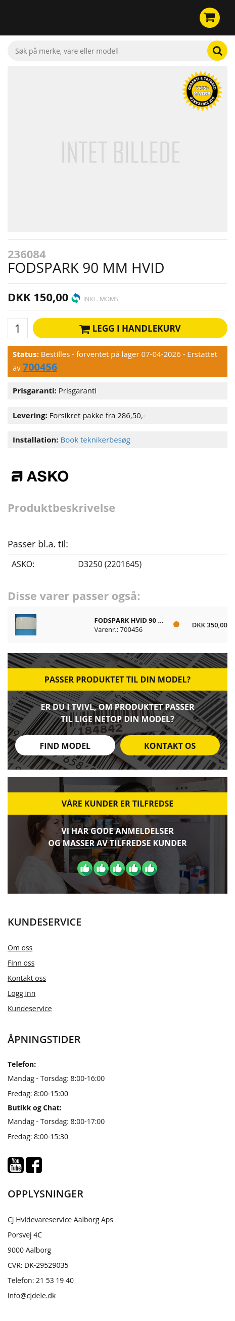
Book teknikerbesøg (95, 439)
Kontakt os (170, 745)
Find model (64, 745)
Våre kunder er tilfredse (118, 803)
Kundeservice (30, 1008)
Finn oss (21, 963)
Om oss (20, 947)
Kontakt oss (27, 978)
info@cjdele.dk (32, 1295)
